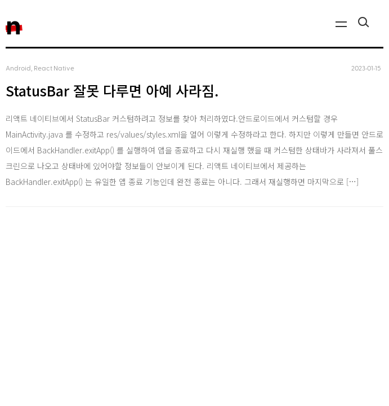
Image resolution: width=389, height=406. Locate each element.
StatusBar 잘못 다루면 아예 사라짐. (112, 90)
